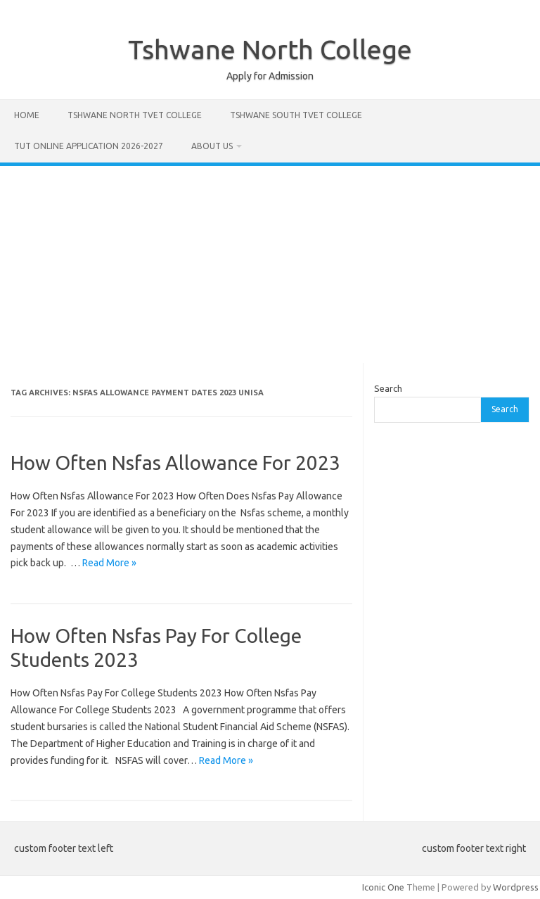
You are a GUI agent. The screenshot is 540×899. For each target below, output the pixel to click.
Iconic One (383, 887)
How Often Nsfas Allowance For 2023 (175, 462)
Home (26, 115)
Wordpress (516, 887)
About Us (212, 146)
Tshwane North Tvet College (135, 115)
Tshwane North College (270, 49)
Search (388, 388)
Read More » (109, 562)
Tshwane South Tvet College (296, 115)
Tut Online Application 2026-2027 (88, 146)
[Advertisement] (270, 264)
